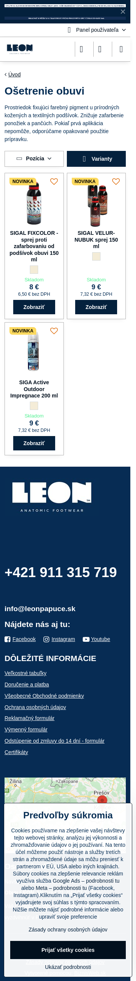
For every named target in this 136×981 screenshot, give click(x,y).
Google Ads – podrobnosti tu (86, 881)
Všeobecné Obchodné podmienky (44, 696)
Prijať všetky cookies (68, 950)
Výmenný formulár (26, 729)
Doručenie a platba (27, 684)
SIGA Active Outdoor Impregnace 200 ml (34, 389)
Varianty (96, 159)
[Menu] (121, 49)
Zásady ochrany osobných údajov (68, 930)
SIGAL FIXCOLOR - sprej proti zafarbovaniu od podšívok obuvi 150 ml (34, 246)
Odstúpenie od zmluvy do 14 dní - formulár (55, 741)
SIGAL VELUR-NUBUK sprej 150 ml (96, 239)
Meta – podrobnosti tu (61, 888)
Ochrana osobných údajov (35, 707)
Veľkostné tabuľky (25, 673)
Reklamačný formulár (29, 718)
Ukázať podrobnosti (68, 967)
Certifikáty (16, 752)
